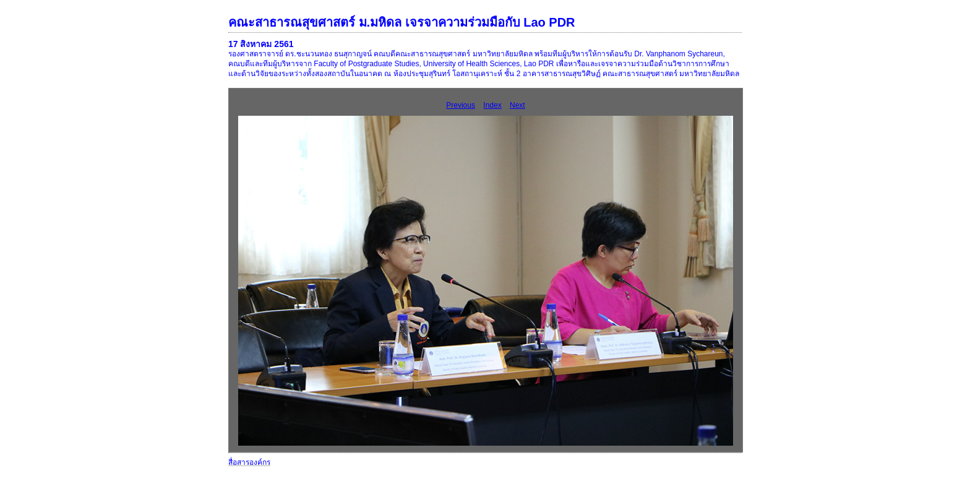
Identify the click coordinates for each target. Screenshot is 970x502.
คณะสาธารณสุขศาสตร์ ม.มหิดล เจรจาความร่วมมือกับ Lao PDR (401, 22)
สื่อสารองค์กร (249, 462)
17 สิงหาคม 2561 (261, 44)
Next (517, 105)
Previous (460, 105)
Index (492, 105)
